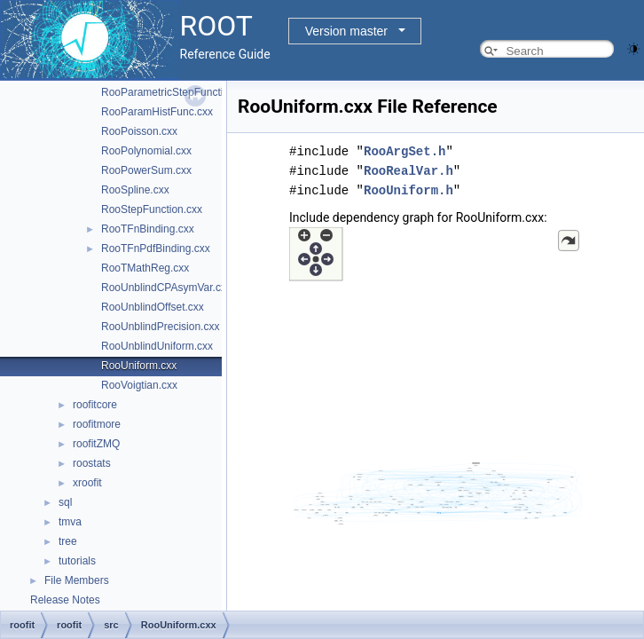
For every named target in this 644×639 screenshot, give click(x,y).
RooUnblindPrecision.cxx (160, 326)
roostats (92, 463)
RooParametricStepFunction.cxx (177, 92)
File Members (76, 580)
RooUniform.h (408, 190)
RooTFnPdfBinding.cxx (155, 248)
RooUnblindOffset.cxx (152, 307)
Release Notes (65, 600)
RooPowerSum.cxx (146, 170)
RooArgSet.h (404, 151)
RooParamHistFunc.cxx (157, 112)
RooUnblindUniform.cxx (157, 346)
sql (65, 502)
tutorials (77, 561)
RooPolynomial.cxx (146, 151)
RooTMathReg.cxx (145, 268)
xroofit (87, 483)
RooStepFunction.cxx (151, 209)
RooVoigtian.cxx (139, 385)
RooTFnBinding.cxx (147, 229)
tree (68, 541)
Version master (346, 31)
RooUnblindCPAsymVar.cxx (166, 287)
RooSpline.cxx (135, 190)
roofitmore (97, 424)
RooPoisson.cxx (139, 131)
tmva (70, 522)
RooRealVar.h (408, 170)
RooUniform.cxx (139, 365)
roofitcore (95, 404)
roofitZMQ (96, 444)
